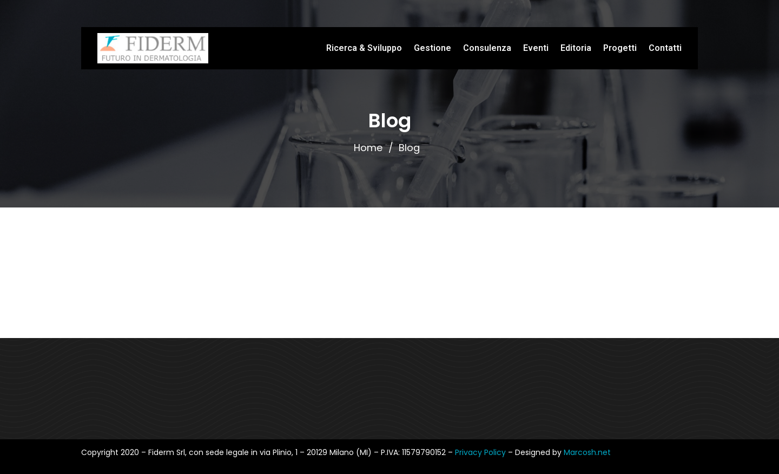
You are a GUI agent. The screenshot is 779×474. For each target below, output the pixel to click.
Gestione (432, 48)
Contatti (665, 48)
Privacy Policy (481, 452)
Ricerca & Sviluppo (364, 48)
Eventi (536, 48)
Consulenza (487, 48)
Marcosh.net (587, 452)
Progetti (620, 48)
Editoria (575, 48)
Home (368, 147)
